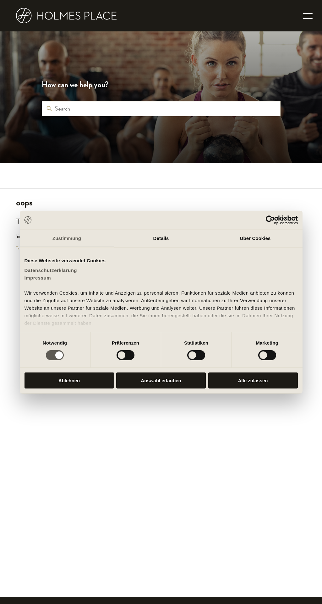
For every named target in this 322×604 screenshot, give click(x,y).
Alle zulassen (253, 380)
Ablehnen (69, 380)
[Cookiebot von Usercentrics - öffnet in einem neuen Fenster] (270, 220)
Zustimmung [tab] (66, 238)
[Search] (161, 108)
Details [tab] (161, 238)
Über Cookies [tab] (255, 238)
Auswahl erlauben (161, 380)
